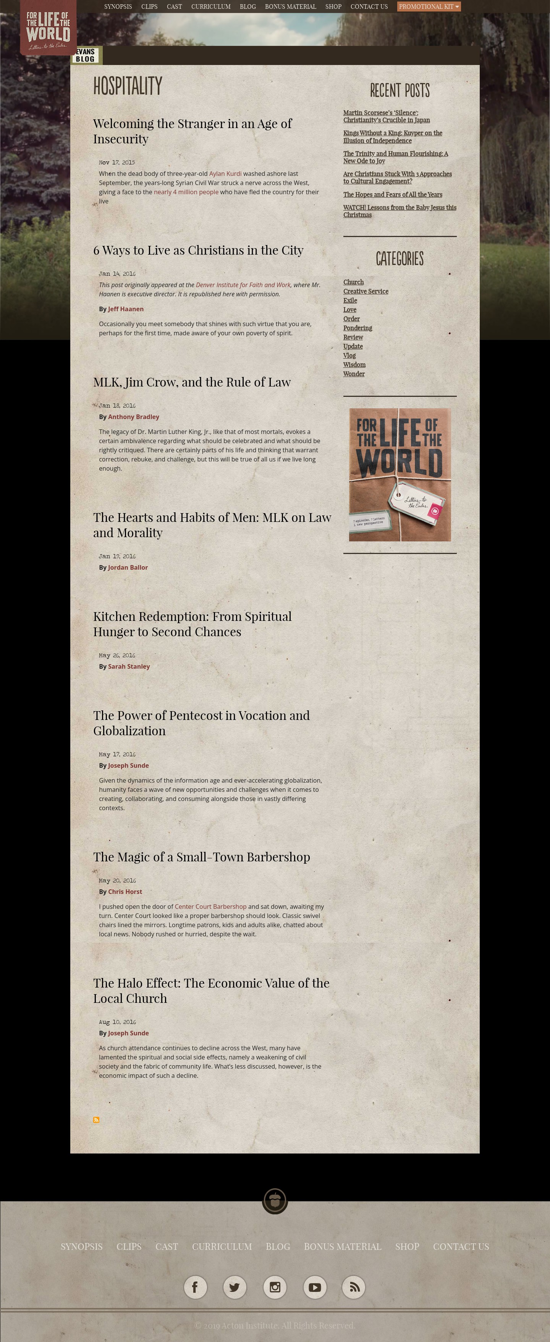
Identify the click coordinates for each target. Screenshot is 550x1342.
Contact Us (369, 6)
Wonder (354, 374)
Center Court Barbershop (211, 906)
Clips (149, 6)
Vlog (349, 355)
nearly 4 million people (186, 192)
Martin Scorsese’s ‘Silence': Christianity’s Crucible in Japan (386, 116)
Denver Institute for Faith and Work (243, 285)
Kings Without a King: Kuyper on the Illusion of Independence (392, 136)
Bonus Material (290, 6)
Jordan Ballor (128, 567)
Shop (333, 6)
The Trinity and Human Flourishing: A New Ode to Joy (395, 157)
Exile (350, 300)
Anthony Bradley (133, 417)
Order (351, 319)
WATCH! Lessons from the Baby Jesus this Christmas (399, 211)
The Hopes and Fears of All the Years (392, 194)
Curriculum (211, 6)
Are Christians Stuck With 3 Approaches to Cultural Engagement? (397, 177)
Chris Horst (125, 891)
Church (353, 282)
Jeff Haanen (126, 309)
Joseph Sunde (128, 765)
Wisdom (354, 365)
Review (353, 337)
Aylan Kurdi (225, 173)
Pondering (357, 328)
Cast (174, 6)
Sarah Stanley (129, 666)
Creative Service (365, 291)
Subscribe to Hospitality (96, 1120)
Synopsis (118, 6)
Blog (248, 6)
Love (349, 310)
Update (353, 346)
